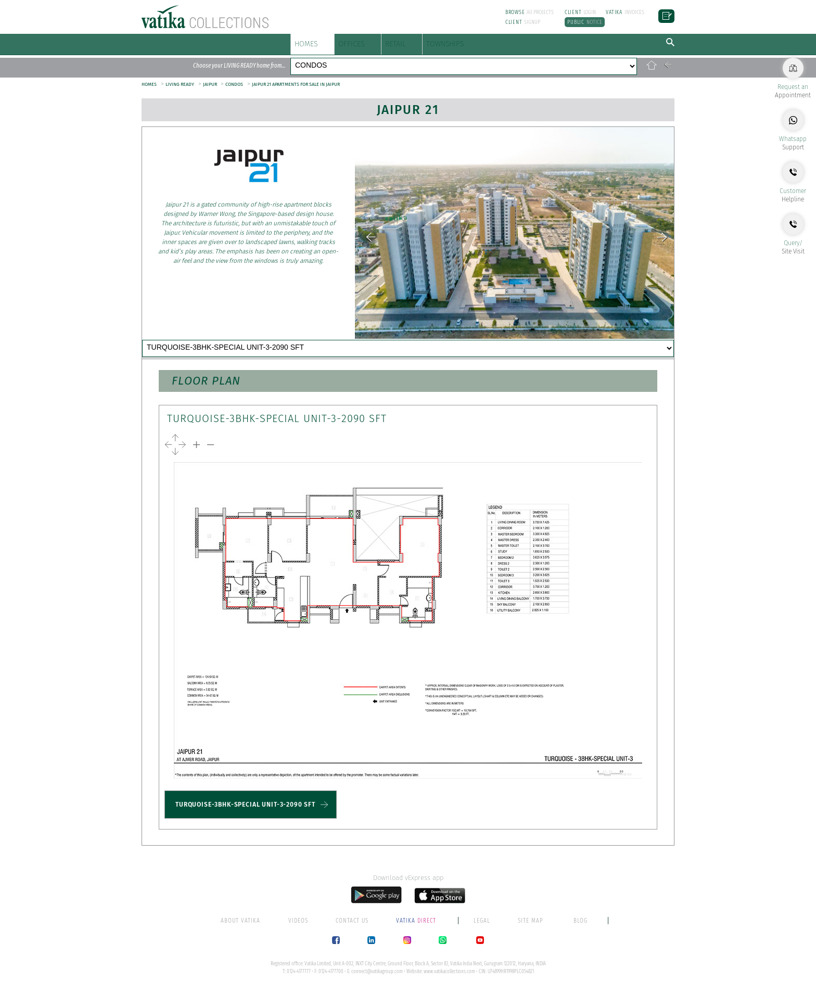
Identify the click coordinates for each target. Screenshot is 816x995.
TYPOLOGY (448, 338)
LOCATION (362, 338)
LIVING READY (179, 73)
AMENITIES (277, 338)
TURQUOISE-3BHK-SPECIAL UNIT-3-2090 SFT (245, 811)
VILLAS (429, 59)
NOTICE (584, 22)
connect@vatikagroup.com (377, 978)
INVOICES (625, 12)
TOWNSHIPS (537, 41)
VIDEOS (298, 926)
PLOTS (370, 59)
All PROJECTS (529, 12)
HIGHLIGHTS (188, 338)
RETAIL (456, 41)
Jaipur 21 (408, 99)
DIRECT (417, 926)
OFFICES (386, 41)
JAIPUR (210, 73)
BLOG (580, 926)
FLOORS (309, 59)
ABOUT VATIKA (240, 926)
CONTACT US (188, 357)
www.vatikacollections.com (449, 978)
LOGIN (580, 12)
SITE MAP (530, 926)
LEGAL (482, 926)
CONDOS (492, 59)
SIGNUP (523, 22)
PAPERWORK (538, 338)
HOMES (313, 41)
